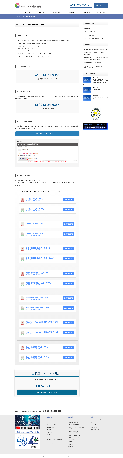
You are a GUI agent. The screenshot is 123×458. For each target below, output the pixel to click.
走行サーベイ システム (74, 424)
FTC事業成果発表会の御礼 (90, 62)
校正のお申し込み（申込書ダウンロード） (95, 38)
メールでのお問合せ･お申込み (96, 420)
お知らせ (91, 422)
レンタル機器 (50, 446)
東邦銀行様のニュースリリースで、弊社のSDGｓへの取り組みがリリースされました (95, 81)
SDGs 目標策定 (97, 89)
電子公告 (49, 429)
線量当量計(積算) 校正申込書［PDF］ (40, 248)
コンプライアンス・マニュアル (100, 97)
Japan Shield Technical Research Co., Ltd (60, 456)
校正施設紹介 (87, 28)
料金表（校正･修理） (90, 35)
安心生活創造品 (71, 446)
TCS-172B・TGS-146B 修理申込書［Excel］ (43, 332)
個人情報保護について (94, 429)
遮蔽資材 (71, 441)
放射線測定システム (73, 422)
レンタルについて (51, 443)
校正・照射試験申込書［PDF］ (37, 347)
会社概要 (49, 422)
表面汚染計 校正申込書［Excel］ (38, 307)
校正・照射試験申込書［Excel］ (38, 357)
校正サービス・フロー (90, 31)
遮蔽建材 (71, 444)
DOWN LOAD (68, 199)
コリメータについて (51, 424)
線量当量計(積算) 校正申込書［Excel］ (40, 258)
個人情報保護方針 (93, 427)
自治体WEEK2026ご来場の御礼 (91, 49)
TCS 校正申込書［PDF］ (35, 198)
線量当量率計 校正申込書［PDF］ (38, 273)
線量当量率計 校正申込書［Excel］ (39, 283)
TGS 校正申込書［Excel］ (35, 233)
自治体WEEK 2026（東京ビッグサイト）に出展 (95, 52)
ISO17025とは (50, 427)
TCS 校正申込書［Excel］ (35, 209)
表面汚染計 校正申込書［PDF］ (38, 297)
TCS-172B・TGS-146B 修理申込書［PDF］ (42, 322)
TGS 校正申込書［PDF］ (35, 223)
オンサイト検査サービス (74, 435)
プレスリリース (92, 424)
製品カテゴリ (71, 420)
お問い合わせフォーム (47, 392)
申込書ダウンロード (25, 96)
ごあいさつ (49, 420)
